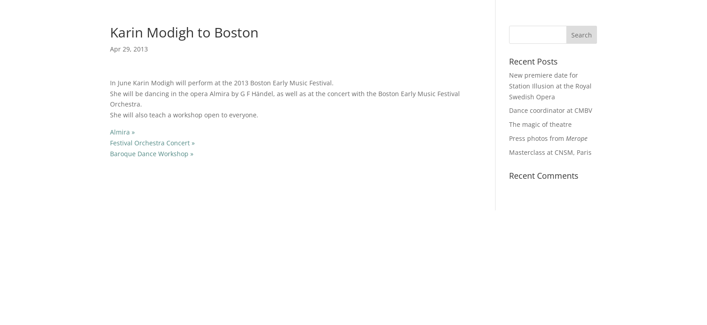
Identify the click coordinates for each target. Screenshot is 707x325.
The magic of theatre (540, 124)
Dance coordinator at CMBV (550, 110)
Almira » (122, 132)
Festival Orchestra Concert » (152, 143)
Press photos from (548, 138)
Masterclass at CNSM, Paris (550, 152)
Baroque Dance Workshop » (151, 153)
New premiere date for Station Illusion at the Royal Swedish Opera (550, 86)
